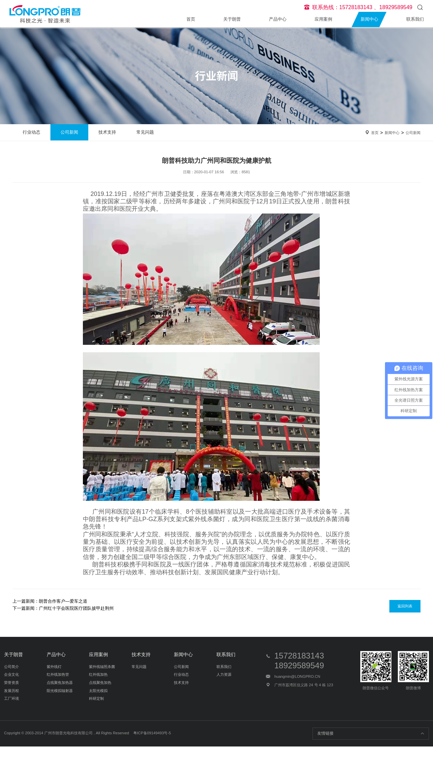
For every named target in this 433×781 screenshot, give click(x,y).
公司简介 (11, 667)
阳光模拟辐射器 (60, 691)
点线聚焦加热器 (60, 682)
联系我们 (415, 19)
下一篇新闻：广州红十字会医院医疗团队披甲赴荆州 (63, 608)
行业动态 (31, 132)
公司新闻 (69, 132)
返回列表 (404, 606)
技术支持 (107, 132)
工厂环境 (11, 698)
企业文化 (11, 674)
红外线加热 (98, 674)
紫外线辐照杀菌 (102, 667)
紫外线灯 (54, 667)
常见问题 (145, 132)
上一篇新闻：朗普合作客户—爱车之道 (50, 601)
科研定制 (96, 698)
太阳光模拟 (98, 691)
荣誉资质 (11, 682)
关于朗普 (232, 19)
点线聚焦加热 (100, 682)
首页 (190, 19)
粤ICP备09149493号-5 (152, 733)
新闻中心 (369, 19)
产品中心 (278, 19)
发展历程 (11, 691)
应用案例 (323, 19)
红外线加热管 (58, 674)
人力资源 (223, 674)
